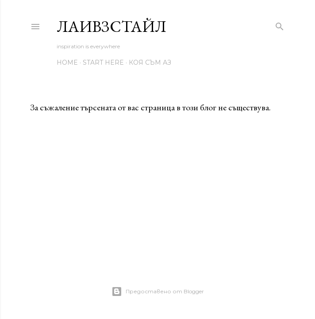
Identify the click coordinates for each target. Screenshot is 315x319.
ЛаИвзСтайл (111, 26)
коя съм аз (150, 62)
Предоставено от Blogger (157, 291)
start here (103, 62)
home (67, 62)
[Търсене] (279, 24)
